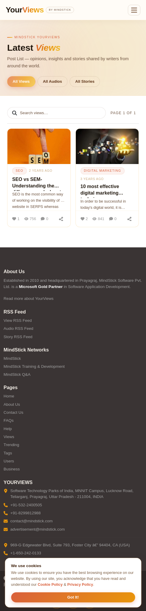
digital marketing (102, 170)
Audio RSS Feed (18, 328)
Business (12, 469)
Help (8, 429)
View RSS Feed (18, 320)
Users (9, 461)
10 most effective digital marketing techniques (100, 191)
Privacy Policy (80, 584)
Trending (11, 445)
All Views (21, 81)
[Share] (61, 218)
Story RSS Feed (18, 337)
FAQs (9, 420)
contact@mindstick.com (31, 521)
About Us (12, 404)
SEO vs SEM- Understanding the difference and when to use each (38, 184)
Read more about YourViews (29, 298)
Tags (8, 453)
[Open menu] (134, 10)
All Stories (85, 81)
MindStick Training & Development (34, 366)
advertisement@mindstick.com (37, 529)
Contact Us (13, 412)
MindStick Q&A (17, 374)
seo (19, 170)
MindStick (12, 358)
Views (9, 437)
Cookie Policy (50, 584)
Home (9, 396)
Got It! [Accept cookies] (73, 597)
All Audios (52, 81)
